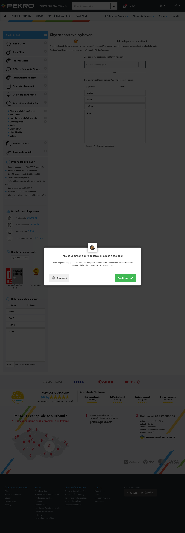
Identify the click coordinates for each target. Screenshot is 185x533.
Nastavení (59, 278)
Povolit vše (125, 278)
